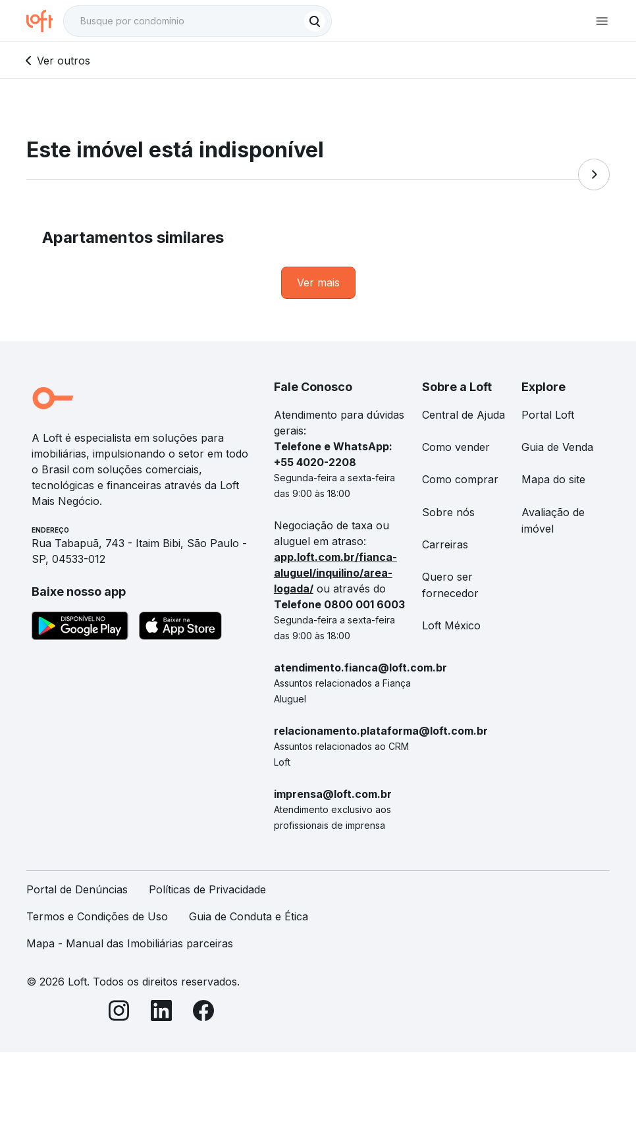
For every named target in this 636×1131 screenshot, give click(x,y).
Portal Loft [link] (547, 414)
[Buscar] (314, 21)
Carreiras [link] (445, 544)
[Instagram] (119, 1013)
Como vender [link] (456, 447)
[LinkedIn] (161, 1013)
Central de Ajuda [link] (463, 414)
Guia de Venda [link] (557, 447)
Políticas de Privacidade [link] (207, 889)
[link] (318, 283)
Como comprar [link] (460, 479)
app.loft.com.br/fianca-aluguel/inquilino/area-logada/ (335, 572)
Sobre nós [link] (448, 512)
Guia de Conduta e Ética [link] (248, 916)
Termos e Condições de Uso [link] (97, 916)
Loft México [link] (451, 625)
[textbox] (197, 21)
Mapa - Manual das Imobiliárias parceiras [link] (129, 943)
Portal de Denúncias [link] (77, 889)
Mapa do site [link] (553, 479)
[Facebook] (203, 1013)
